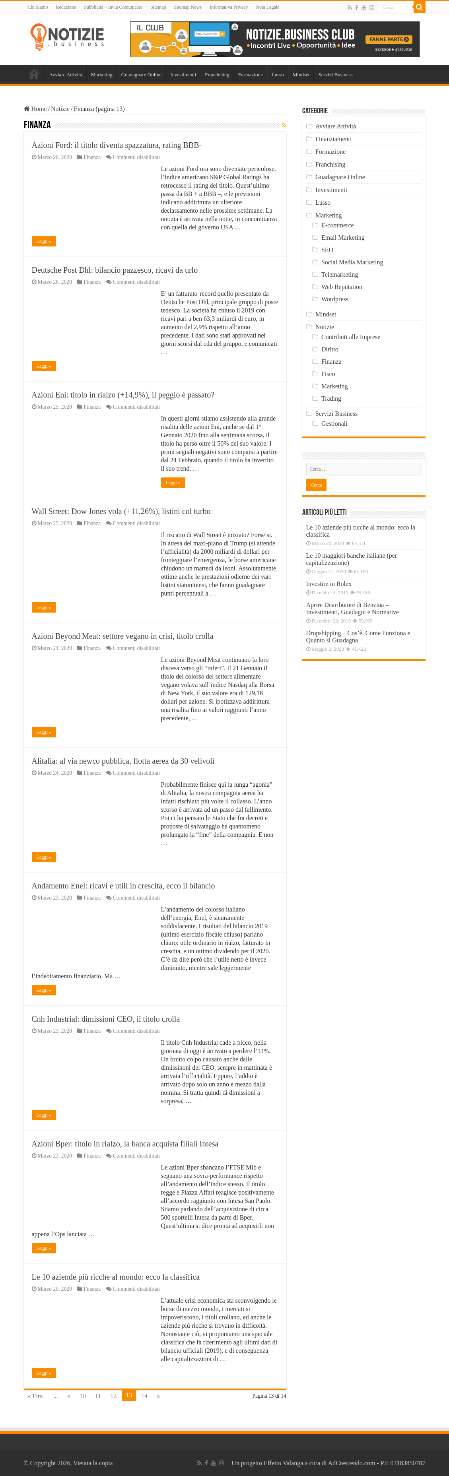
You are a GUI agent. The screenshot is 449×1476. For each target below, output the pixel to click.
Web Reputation (341, 286)
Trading (331, 398)
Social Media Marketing (352, 262)
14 (144, 1396)
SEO (327, 249)
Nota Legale (267, 7)
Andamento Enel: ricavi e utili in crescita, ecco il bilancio (123, 885)
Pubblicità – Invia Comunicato (113, 7)
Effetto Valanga (283, 1463)
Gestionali (334, 423)
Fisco (328, 373)
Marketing (102, 75)
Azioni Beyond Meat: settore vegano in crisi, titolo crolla (123, 636)
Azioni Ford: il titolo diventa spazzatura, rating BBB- (117, 145)
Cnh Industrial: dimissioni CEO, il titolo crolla (106, 1018)
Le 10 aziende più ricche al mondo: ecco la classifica (116, 1276)
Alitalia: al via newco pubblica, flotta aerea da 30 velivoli (123, 760)
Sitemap (158, 7)
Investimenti (183, 75)
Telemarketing (339, 274)
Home (34, 73)
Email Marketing (343, 237)
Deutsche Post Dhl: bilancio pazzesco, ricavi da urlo (115, 270)
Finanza (92, 157)
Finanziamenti (333, 139)
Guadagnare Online (141, 75)
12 (113, 1396)
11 (98, 1396)
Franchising (217, 75)
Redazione (66, 7)
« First (36, 1396)
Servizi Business (335, 75)
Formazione (250, 75)
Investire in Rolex (329, 583)
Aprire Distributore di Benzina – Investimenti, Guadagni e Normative (352, 608)
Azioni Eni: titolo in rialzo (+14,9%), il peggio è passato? (123, 394)
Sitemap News (188, 7)
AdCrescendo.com (351, 1463)
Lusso (278, 75)
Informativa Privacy (229, 7)
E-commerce (337, 225)
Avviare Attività (65, 75)
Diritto (329, 349)
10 (83, 1396)
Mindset (301, 75)
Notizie (60, 108)
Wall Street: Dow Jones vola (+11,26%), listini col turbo (121, 511)
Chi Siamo (38, 7)
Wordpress (334, 299)
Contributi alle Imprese (350, 337)
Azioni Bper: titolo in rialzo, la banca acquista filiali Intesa (125, 1143)
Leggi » (44, 241)
